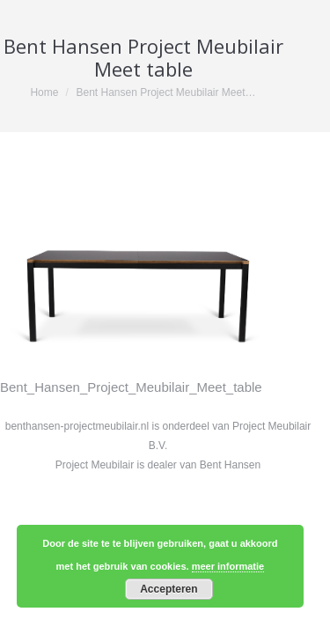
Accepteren (168, 589)
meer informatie (228, 566)
